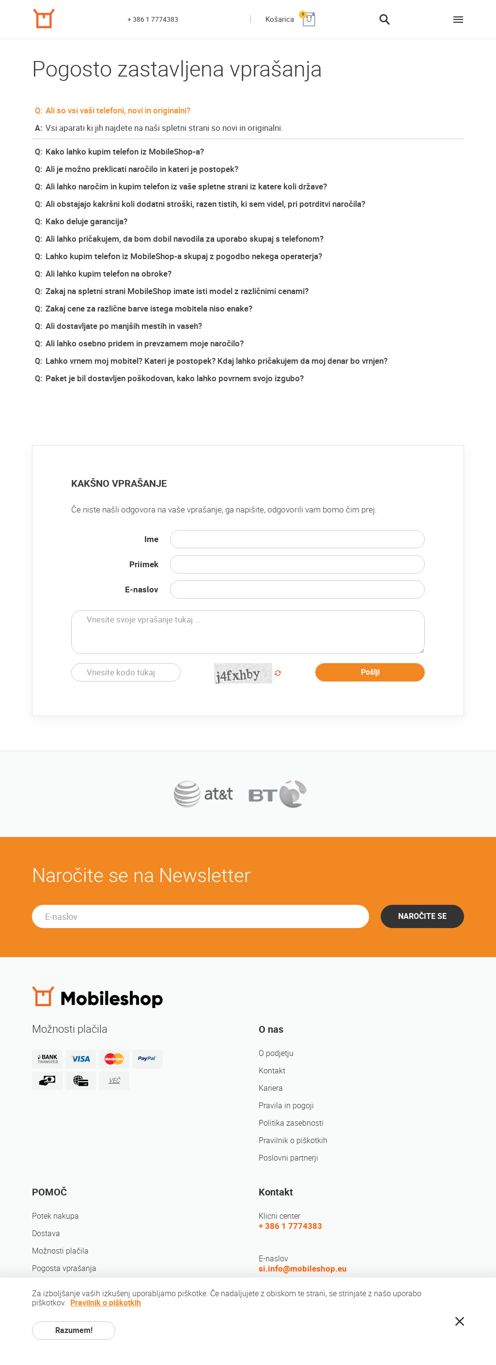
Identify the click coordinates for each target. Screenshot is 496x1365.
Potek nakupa (55, 1216)
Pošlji (370, 672)
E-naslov (141, 589)
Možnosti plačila (60, 1251)
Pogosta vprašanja (64, 1268)
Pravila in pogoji (286, 1105)
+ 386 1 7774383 (152, 19)
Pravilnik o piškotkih (293, 1140)
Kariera (271, 1088)
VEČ (114, 1080)
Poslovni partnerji (288, 1158)
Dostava (46, 1233)
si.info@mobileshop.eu (303, 1268)
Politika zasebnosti (291, 1123)
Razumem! (74, 1330)
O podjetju (276, 1053)
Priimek (143, 564)
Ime (151, 539)
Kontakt (272, 1070)
